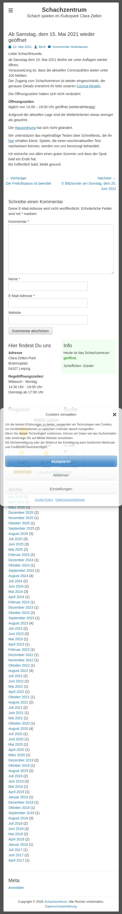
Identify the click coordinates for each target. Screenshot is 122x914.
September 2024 (22, 571)
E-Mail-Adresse (22, 296)
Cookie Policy (44, 500)
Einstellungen (61, 489)
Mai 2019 (16, 787)
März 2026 (17, 507)
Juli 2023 (16, 628)
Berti (42, 47)
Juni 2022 (16, 681)
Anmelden (16, 888)
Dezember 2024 (21, 560)
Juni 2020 (16, 739)
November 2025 (21, 518)
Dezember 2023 (21, 607)
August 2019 (18, 771)
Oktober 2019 (19, 765)
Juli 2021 (16, 708)
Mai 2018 (16, 834)
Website (15, 313)
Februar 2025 (19, 555)
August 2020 (18, 729)
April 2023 (16, 644)
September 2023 (22, 618)
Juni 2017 (16, 855)
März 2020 (17, 755)
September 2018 (22, 813)
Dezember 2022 (21, 655)
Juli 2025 (16, 539)
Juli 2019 (16, 776)
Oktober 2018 (19, 808)
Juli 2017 (16, 850)
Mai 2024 (16, 592)
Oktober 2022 (19, 665)
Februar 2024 (19, 602)
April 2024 (16, 597)
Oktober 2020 (19, 723)
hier (11, 141)
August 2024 (18, 576)
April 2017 (16, 860)
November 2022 (21, 660)
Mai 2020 (16, 744)
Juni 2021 (16, 713)
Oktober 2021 (19, 697)
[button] (114, 414)
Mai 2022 (16, 686)
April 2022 (16, 692)
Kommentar (19, 222)
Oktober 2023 (19, 613)
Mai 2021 (16, 718)
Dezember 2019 (21, 760)
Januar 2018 (18, 844)
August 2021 (18, 702)
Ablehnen (61, 475)
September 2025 (22, 528)
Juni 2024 (16, 586)
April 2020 (16, 750)
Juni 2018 (16, 829)
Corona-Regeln (88, 86)
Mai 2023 (16, 639)
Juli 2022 (16, 676)
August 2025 (18, 534)
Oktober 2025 (19, 523)
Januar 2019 (18, 797)
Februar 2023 (19, 650)
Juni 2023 (16, 634)
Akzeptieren (61, 461)
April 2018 (16, 839)
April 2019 (16, 792)
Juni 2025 (16, 544)
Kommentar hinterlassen (70, 47)
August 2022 (18, 671)
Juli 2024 (16, 581)
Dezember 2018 (21, 802)
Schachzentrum (64, 9)
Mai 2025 (16, 549)
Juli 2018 (16, 823)
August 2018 (18, 818)
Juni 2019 (16, 781)
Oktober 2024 (19, 565)
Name (14, 279)
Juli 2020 (16, 734)
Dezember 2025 (21, 513)
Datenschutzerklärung (70, 500)
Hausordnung (25, 128)
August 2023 (18, 623)
